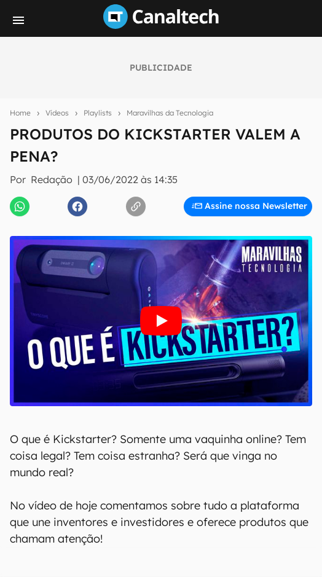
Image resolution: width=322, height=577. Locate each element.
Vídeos (57, 112)
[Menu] (18, 20)
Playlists (98, 112)
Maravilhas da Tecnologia (170, 112)
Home (20, 112)
